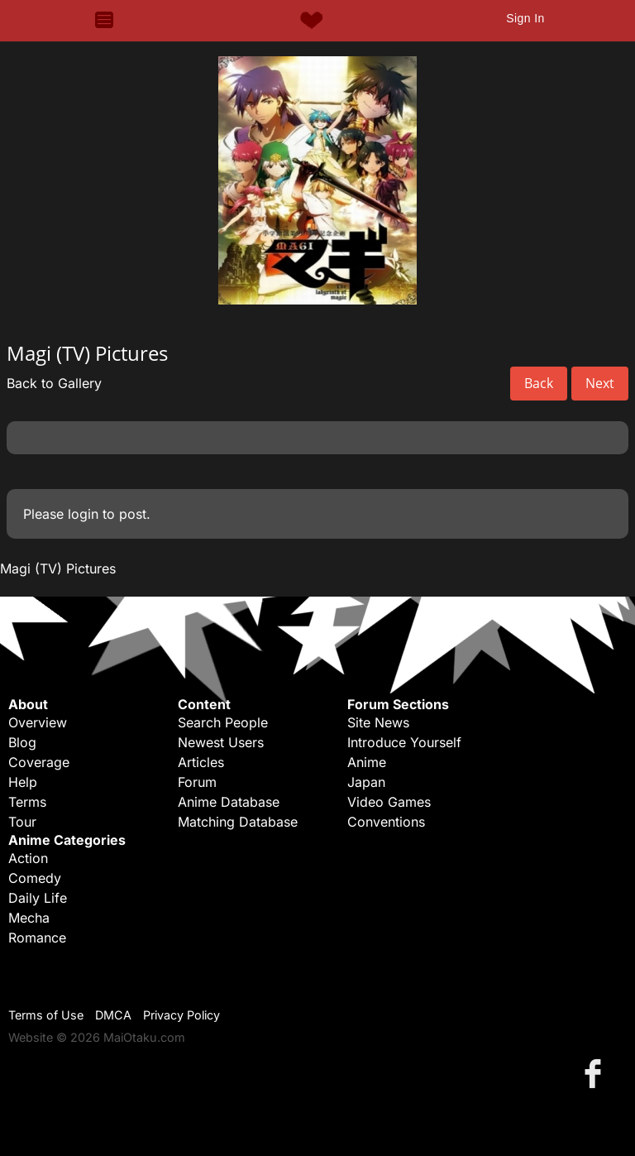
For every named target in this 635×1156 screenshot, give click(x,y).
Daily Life (37, 898)
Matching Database (238, 821)
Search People (223, 722)
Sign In (525, 18)
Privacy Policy (181, 1015)
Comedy (34, 878)
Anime (366, 762)
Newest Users (221, 742)
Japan (366, 782)
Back (538, 383)
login (83, 514)
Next (599, 383)
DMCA (113, 1015)
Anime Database (228, 802)
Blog (22, 742)
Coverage (38, 762)
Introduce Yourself (404, 742)
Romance (37, 937)
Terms (27, 802)
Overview (37, 722)
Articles (201, 762)
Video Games (389, 802)
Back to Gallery (54, 383)
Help (22, 782)
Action (28, 858)
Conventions (386, 821)
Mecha (29, 917)
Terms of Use (46, 1015)
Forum (197, 782)
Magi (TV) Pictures (58, 568)
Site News (378, 722)
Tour (22, 821)
